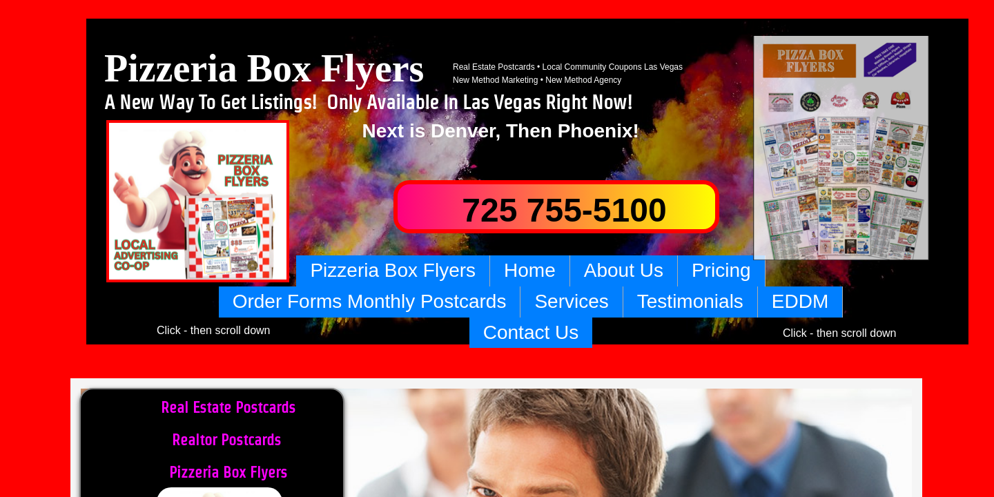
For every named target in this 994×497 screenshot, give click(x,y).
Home (530, 270)
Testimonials (690, 301)
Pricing (721, 270)
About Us (623, 270)
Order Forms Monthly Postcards (370, 301)
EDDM (800, 301)
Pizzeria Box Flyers (393, 270)
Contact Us (531, 332)
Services (571, 301)
